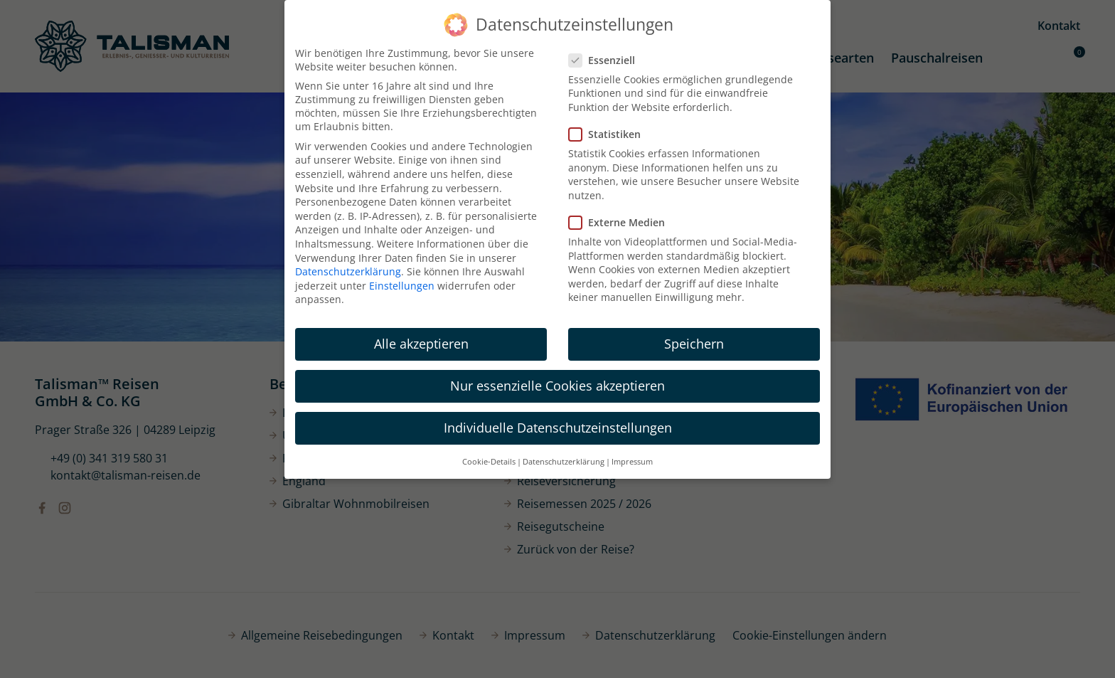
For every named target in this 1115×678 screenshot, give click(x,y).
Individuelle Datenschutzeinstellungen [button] (558, 427)
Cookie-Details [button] (489, 462)
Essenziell (606, 60)
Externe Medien (621, 222)
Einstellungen (401, 285)
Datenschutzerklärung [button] (563, 462)
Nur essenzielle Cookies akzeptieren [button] (557, 385)
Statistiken (609, 134)
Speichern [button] (694, 343)
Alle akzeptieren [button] (421, 343)
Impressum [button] (632, 462)
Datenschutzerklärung (348, 271)
